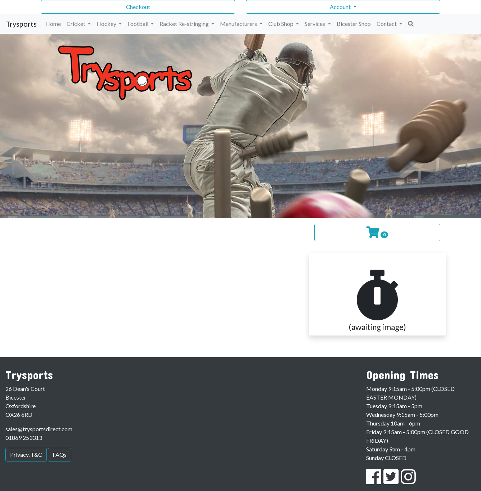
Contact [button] (387, 23)
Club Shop (281, 23)
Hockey (106, 23)
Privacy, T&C (26, 454)
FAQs (60, 454)
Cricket (76, 23)
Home (53, 23)
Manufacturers (239, 23)
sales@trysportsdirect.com (38, 428)
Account (341, 6)
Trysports (21, 23)
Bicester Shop (354, 23)
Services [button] (315, 23)
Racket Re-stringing (184, 23)
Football (138, 23)
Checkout (138, 6)
